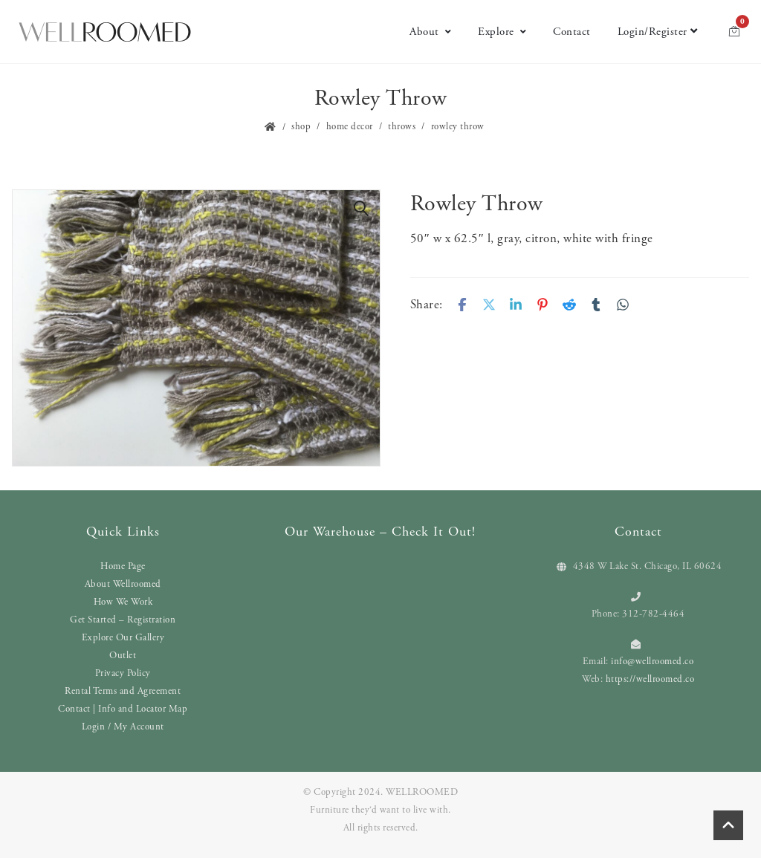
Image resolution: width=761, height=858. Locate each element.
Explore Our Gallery (123, 637)
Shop (301, 126)
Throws (401, 126)
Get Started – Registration (122, 620)
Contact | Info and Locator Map (122, 709)
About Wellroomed (123, 584)
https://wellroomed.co (650, 679)
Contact (572, 32)
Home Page (123, 566)
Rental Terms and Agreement (123, 691)
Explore (502, 32)
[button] (361, 209)
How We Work (123, 602)
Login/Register (658, 32)
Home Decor (349, 126)
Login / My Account (123, 727)
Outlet (122, 655)
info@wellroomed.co (652, 661)
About (430, 32)
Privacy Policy (123, 673)
